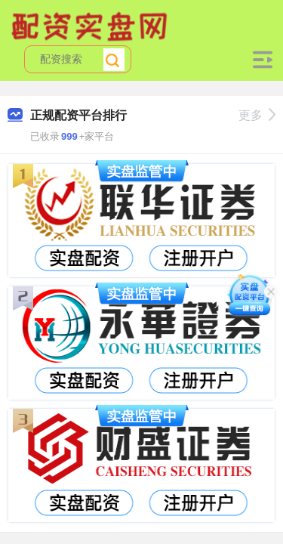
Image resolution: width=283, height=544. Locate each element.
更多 (256, 115)
